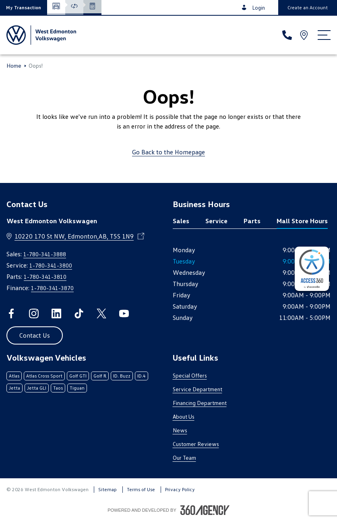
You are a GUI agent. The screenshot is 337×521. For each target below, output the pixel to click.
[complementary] (312, 269)
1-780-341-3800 (50, 265)
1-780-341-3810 (45, 276)
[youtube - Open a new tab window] (124, 313)
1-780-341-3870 (52, 287)
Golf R (99, 376)
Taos (58, 388)
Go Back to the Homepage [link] (168, 152)
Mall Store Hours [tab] (302, 221)
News (180, 430)
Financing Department (200, 402)
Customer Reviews (196, 443)
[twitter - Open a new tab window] (101, 313)
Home (13, 65)
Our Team (184, 457)
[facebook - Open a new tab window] (11, 313)
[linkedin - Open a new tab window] (56, 313)
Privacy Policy (180, 489)
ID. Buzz (121, 376)
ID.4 (141, 376)
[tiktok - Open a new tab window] (79, 313)
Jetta (14, 388)
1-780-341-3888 (44, 254)
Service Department (197, 389)
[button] (23, 7)
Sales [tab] (181, 221)
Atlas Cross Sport (44, 376)
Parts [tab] (252, 221)
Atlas (14, 376)
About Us (183, 416)
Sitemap (107, 489)
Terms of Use (141, 489)
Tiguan (77, 388)
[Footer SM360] (204, 510)
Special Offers (190, 375)
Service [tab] (216, 221)
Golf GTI (78, 376)
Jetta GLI (36, 388)
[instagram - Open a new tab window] (34, 313)
